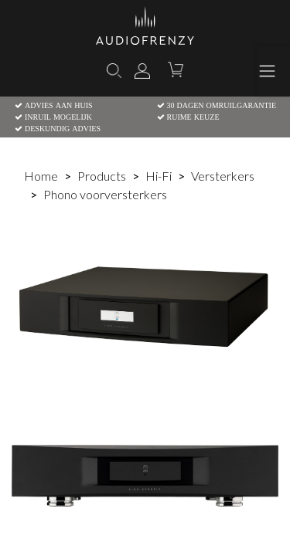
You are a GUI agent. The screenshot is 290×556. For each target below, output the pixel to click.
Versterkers (222, 175)
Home (41, 175)
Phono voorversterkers (105, 194)
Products (101, 175)
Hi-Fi (158, 175)
